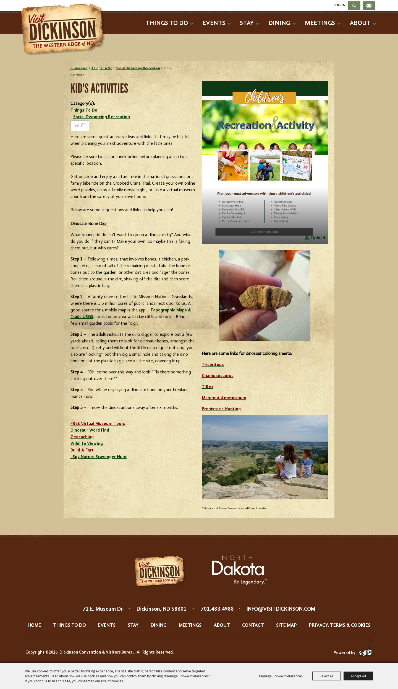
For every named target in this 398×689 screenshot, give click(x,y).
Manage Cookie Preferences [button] (281, 676)
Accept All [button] (358, 676)
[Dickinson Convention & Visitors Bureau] (65, 29)
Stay (247, 23)
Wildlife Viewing (86, 444)
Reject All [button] (327, 676)
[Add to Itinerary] (84, 125)
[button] (265, 162)
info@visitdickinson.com (281, 609)
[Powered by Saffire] (365, 653)
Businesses (79, 68)
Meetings (320, 23)
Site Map (286, 625)
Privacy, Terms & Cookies (339, 625)
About (360, 23)
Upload (318, 238)
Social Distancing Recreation (138, 68)
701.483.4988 (217, 609)
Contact (253, 625)
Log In (339, 5)
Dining (279, 23)
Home (34, 625)
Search (354, 5)
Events (214, 23)
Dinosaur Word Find (89, 430)
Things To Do (166, 23)
